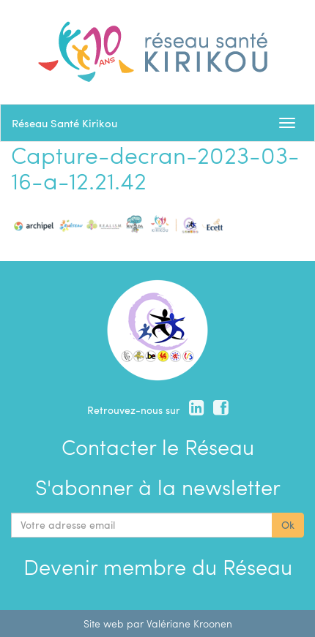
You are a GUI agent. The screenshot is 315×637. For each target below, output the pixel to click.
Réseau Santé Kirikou (64, 123)
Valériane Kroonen (189, 623)
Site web (104, 623)
